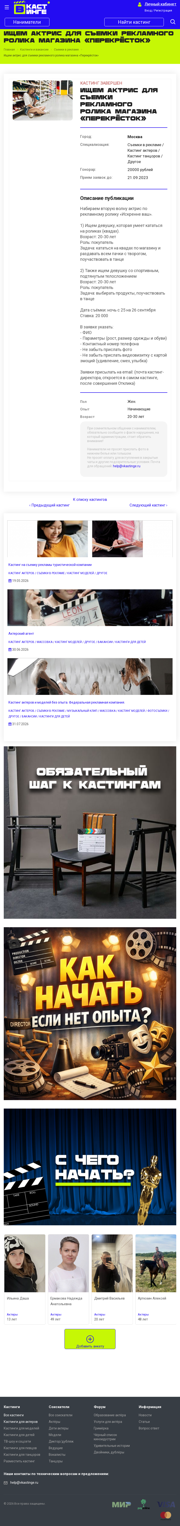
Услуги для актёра (108, 1422)
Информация (150, 1407)
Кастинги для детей (19, 1435)
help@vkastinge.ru (126, 466)
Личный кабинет (160, 4)
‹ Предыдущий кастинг (49, 505)
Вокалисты (57, 1454)
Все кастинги (14, 1415)
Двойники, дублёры (109, 1452)
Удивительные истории (112, 1446)
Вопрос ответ (149, 1428)
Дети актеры (58, 1428)
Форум (99, 1407)
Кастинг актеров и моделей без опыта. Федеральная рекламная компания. (66, 702)
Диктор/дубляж (61, 1441)
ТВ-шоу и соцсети (17, 1441)
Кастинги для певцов (20, 1448)
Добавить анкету (90, 1346)
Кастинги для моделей (21, 1428)
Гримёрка (101, 1428)
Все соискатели (60, 1415)
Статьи (144, 1422)
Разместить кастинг (19, 1461)
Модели (55, 1435)
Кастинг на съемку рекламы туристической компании (50, 565)
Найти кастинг (134, 22)
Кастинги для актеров (21, 1422)
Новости (145, 1415)
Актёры (54, 1422)
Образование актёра (110, 1415)
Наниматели (27, 22)
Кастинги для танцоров (22, 1454)
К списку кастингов (90, 499)
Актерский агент (21, 633)
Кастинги (12, 1407)
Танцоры (56, 1461)
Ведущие (56, 1448)
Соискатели (59, 1407)
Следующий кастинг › (148, 505)
